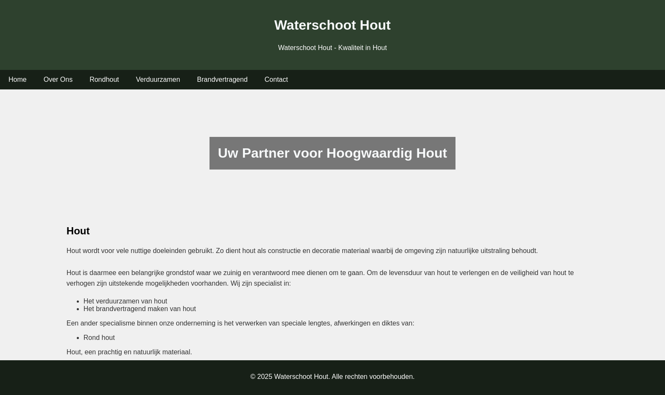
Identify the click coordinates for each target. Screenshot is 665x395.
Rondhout (104, 79)
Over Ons (58, 79)
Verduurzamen (158, 79)
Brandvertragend (222, 79)
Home (17, 79)
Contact (276, 79)
